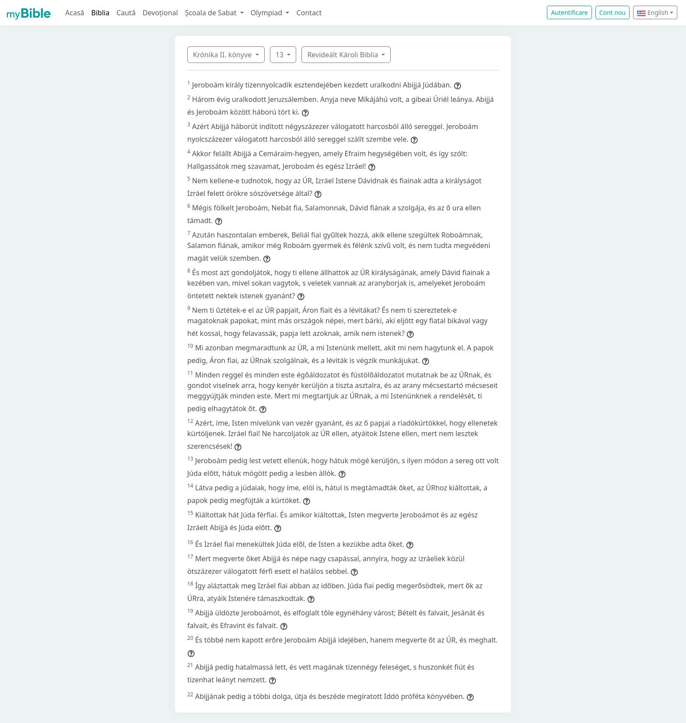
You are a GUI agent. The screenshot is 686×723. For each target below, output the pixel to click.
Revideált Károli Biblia (343, 54)
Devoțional (160, 12)
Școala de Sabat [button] (211, 12)
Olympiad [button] (267, 12)
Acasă (74, 12)
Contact (309, 12)
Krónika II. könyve (223, 54)
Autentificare (569, 12)
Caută (126, 12)
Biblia (100, 12)
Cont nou (612, 12)
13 (280, 54)
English (652, 12)
